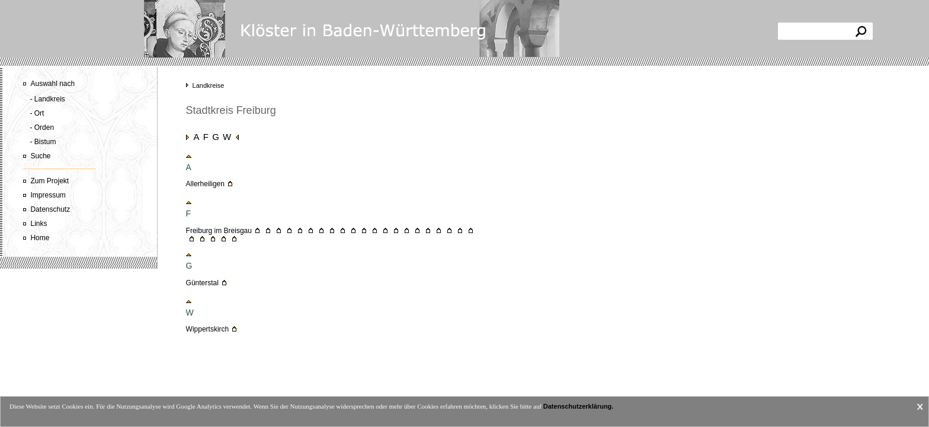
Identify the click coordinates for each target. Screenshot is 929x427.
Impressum (47, 195)
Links (38, 223)
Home (39, 238)
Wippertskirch (207, 329)
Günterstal (202, 283)
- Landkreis (47, 99)
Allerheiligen (205, 184)
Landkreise (209, 85)
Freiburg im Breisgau (219, 231)
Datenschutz (50, 209)
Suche (40, 156)
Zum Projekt (49, 181)
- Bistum (43, 142)
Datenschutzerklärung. (578, 406)
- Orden (42, 127)
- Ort (37, 113)
